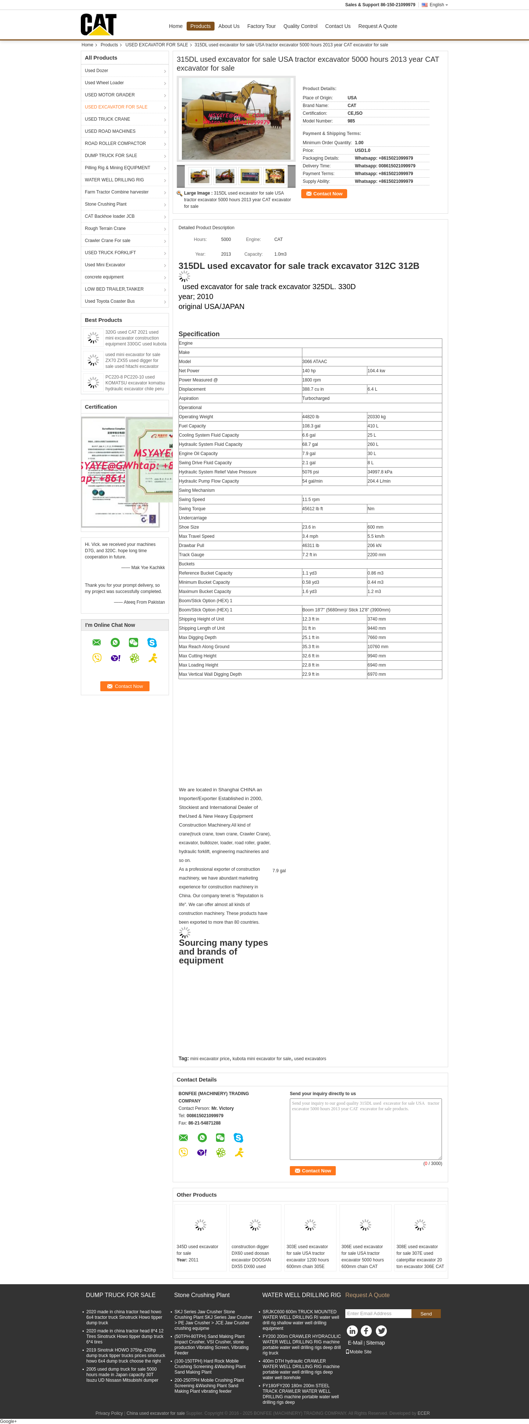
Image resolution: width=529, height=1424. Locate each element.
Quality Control (301, 26)
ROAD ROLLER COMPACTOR (115, 143)
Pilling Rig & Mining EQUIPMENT (117, 167)
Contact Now (327, 193)
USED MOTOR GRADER (110, 94)
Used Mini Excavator (105, 264)
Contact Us (337, 26)
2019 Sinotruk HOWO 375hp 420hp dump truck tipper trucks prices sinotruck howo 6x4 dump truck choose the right (125, 1355)
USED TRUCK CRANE (107, 119)
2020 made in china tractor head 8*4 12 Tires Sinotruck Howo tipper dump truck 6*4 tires (124, 1336)
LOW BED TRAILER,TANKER (114, 289)
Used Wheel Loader (104, 82)
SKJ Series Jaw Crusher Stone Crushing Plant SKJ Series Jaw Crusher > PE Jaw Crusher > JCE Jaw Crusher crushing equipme (213, 1320)
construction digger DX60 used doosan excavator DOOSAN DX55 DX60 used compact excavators (251, 1260)
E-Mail (355, 1343)
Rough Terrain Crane (105, 228)
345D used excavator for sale (197, 1250)
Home (176, 26)
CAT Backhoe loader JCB (110, 216)
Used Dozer (96, 70)
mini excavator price (210, 1058)
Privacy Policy (109, 1413)
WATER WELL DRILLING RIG (114, 179)
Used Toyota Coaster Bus (110, 301)
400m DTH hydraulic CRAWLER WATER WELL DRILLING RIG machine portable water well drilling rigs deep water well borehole (301, 1369)
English (439, 4)
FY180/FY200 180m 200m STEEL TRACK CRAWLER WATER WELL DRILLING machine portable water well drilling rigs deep (301, 1394)
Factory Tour (261, 26)
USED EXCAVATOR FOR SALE (156, 44)
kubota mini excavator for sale (262, 1058)
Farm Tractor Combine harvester (116, 192)
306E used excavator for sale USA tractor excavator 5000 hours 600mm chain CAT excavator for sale (363, 1260)
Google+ (8, 1421)
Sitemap (375, 1343)
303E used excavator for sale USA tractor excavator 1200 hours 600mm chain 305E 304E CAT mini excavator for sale (308, 1263)
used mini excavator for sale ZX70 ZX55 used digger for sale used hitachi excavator (132, 360)
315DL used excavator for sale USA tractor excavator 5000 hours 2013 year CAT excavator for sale (237, 200)
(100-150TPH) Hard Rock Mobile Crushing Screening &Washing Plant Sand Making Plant (210, 1367)
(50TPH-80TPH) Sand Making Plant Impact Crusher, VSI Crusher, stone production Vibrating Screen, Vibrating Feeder (211, 1345)
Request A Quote (378, 26)
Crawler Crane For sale (107, 240)
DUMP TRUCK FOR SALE (111, 155)
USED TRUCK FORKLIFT (110, 252)
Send (426, 1314)
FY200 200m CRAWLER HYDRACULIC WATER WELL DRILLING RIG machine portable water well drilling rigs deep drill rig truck (302, 1345)
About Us (229, 26)
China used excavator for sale (155, 1413)
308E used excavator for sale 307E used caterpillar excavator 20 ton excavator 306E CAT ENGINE (420, 1260)
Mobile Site (358, 1351)
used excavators (310, 1058)
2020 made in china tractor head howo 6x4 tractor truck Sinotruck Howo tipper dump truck (124, 1317)
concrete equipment (104, 277)
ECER (424, 1413)
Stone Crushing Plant (105, 204)
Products (200, 26)
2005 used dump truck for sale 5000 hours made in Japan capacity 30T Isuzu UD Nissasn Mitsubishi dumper (122, 1375)
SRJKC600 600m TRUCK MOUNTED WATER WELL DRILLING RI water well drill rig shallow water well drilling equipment (301, 1320)
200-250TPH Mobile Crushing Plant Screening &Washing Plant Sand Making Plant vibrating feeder (209, 1386)
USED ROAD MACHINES (110, 131)
